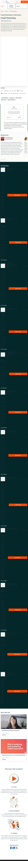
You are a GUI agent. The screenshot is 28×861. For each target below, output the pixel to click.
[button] (14, 170)
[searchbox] (11, 2)
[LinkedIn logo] (14, 847)
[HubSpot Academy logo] (3, 6)
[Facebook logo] (11, 847)
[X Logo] (17, 847)
